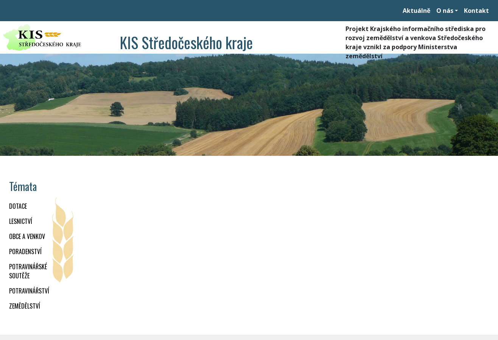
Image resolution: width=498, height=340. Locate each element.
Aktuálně (416, 10)
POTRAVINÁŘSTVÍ (29, 290)
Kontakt (476, 10)
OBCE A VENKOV (27, 236)
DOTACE (18, 206)
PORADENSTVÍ (25, 251)
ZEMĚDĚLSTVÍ (24, 306)
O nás (444, 10)
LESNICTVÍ (20, 221)
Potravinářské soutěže (28, 271)
